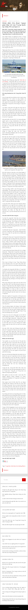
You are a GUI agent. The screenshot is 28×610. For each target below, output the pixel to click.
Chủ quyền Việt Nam (8, 509)
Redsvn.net (17, 607)
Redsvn (6, 15)
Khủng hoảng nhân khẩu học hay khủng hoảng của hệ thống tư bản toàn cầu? (14, 599)
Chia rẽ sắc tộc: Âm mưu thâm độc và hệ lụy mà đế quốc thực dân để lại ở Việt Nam (14, 576)
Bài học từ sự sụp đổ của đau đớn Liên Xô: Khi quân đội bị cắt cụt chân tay (14, 563)
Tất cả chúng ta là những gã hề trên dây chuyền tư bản (14, 592)
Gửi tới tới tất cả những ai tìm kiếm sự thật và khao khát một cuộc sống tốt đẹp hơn (14, 551)
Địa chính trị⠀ (16, 21)
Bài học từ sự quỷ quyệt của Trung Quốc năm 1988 (13, 513)
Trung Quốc (8, 466)
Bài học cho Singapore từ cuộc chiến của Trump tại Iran (14, 540)
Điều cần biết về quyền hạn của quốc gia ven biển (13, 524)
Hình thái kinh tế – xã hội (10, 584)
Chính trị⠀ (11, 21)
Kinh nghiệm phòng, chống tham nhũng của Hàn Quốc (14, 495)
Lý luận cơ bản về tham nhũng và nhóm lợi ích (12, 498)
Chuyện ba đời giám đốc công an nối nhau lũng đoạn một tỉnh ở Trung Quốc (14, 490)
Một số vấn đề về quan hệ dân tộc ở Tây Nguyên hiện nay (14, 567)
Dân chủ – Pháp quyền (9, 486)
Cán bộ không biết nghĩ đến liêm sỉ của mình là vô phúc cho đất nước (14, 502)
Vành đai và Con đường (16, 466)
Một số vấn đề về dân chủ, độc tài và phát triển (12, 596)
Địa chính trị (6, 536)
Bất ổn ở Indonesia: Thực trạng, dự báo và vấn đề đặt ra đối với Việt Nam (14, 572)
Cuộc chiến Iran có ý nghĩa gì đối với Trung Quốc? (13, 543)
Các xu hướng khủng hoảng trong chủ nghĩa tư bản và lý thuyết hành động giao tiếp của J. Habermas (14, 588)
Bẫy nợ (23, 466)
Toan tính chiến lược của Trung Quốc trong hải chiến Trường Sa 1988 (14, 521)
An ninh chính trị (7, 559)
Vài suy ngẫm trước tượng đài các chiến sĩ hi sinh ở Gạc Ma (14, 516)
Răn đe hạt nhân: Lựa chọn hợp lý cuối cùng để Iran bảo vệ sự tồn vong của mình (14, 547)
